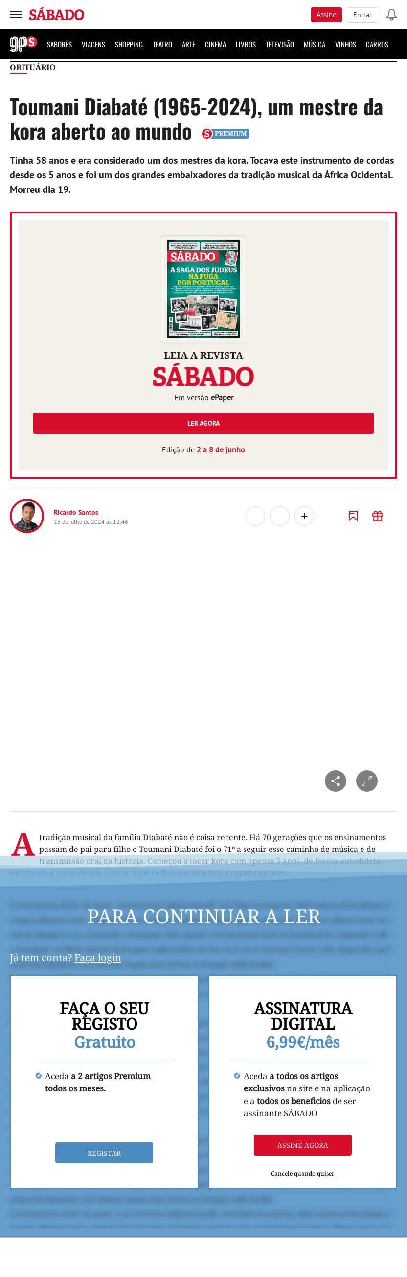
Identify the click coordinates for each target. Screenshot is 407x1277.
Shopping (129, 44)
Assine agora (302, 1145)
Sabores (59, 44)
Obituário (33, 67)
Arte (188, 44)
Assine (327, 14)
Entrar (362, 14)
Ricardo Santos (76, 512)
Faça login (97, 957)
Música (314, 44)
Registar (104, 1153)
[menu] (16, 15)
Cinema (215, 44)
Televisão (280, 44)
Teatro (162, 44)
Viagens (93, 44)
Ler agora (203, 423)
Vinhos (345, 44)
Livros (246, 44)
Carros (377, 44)
